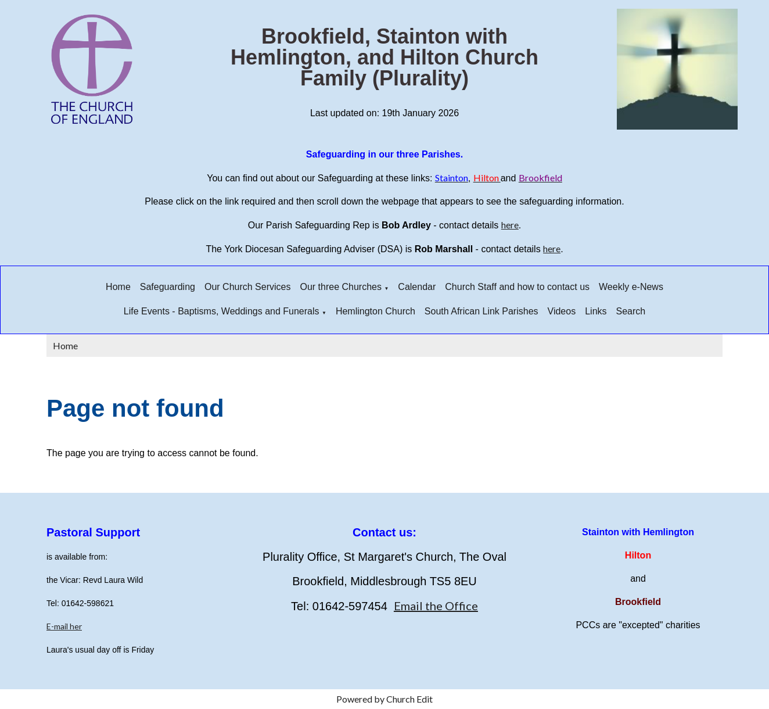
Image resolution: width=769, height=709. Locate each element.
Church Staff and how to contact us (517, 287)
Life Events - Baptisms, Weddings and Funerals (221, 311)
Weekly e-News (631, 287)
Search (631, 311)
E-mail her (64, 626)
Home (118, 287)
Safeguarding (167, 287)
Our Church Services (247, 287)
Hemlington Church (375, 311)
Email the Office (436, 606)
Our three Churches (341, 287)
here (510, 224)
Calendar (417, 287)
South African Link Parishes (481, 311)
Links (595, 311)
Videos (562, 311)
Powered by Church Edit (384, 698)
